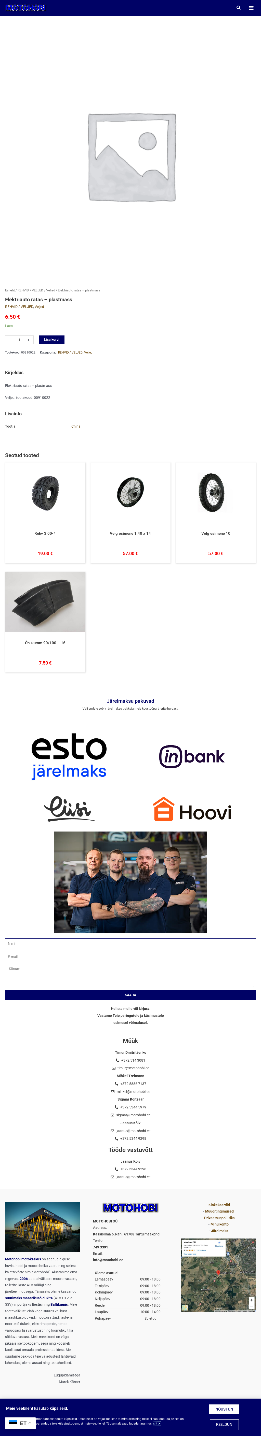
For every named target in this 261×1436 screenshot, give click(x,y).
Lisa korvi (51, 340)
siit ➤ (157, 1423)
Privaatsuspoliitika (219, 1218)
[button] (238, 8)
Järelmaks (219, 1231)
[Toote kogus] (19, 340)
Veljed (50, 291)
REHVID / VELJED (30, 291)
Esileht (10, 291)
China (76, 427)
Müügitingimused (219, 1211)
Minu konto (220, 1224)
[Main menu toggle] (251, 8)
